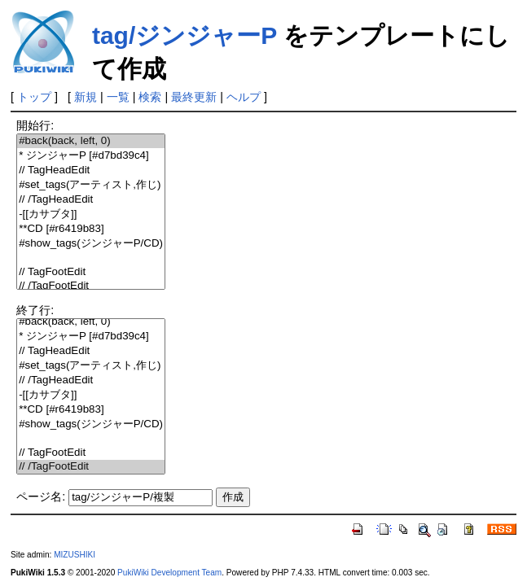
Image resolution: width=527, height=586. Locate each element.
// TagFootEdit (91, 272)
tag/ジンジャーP (184, 35)
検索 (149, 96)
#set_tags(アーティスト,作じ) (91, 185)
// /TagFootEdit (91, 286)
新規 (85, 96)
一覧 (118, 96)
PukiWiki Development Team (169, 572)
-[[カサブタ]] (91, 214)
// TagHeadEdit (91, 170)
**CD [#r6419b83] (91, 229)
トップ (34, 96)
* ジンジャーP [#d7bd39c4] (91, 156)
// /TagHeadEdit (91, 200)
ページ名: (40, 496)
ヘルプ (243, 96)
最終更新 (194, 96)
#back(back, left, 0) (91, 141)
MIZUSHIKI (74, 554)
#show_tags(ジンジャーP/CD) (91, 243)
